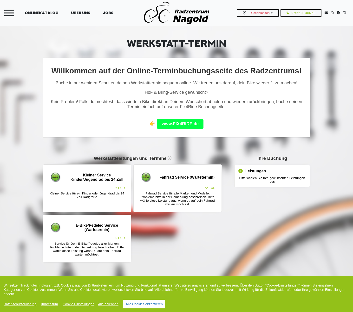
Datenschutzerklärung (20, 304)
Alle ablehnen (108, 304)
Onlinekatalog (42, 13)
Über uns (80, 13)
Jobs (108, 13)
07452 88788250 (301, 13)
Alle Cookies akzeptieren (144, 304)
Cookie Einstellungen (78, 304)
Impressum (49, 304)
